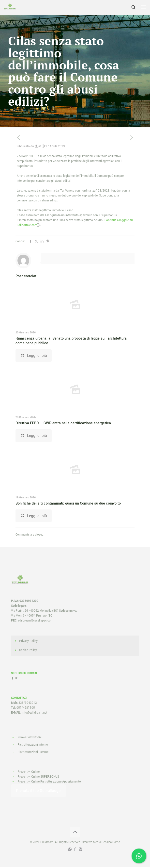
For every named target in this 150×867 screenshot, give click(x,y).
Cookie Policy (28, 650)
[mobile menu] (143, 7)
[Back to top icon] (75, 832)
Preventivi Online (28, 772)
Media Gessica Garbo (106, 842)
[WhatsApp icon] (70, 849)
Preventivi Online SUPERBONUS (38, 777)
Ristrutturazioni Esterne (32, 752)
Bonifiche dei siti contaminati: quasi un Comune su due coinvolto (68, 503)
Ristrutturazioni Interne (32, 745)
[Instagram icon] (80, 849)
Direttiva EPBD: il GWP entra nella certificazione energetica (63, 423)
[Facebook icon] (75, 849)
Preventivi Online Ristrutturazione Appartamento (49, 782)
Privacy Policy (28, 641)
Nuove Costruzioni (29, 737)
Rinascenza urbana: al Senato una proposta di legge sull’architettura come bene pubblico (71, 341)
